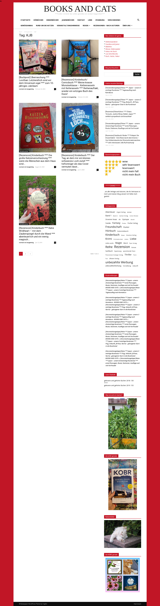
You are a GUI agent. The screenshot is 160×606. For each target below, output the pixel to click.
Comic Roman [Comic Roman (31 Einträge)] (134, 216)
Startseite (25, 20)
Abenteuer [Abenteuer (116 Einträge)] (110, 212)
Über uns (127, 25)
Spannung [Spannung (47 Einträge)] (117, 251)
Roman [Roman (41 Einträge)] (134, 247)
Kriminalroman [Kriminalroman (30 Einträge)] (118, 239)
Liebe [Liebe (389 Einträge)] (133, 239)
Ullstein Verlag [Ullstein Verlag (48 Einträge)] (114, 258)
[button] (138, 20)
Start (20, 32)
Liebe (90, 20)
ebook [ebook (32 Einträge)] (132, 219)
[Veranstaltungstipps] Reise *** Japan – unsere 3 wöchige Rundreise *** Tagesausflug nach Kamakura (123, 90)
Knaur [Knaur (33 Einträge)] (123, 235)
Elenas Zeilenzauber (112, 49)
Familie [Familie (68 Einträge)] (108, 223)
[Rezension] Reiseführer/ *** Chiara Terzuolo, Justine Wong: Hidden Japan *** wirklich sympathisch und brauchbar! (120, 114)
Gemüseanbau (27, 25)
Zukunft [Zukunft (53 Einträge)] (135, 266)
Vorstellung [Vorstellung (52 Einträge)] (127, 266)
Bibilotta (108, 46)
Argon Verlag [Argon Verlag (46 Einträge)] (121, 212)
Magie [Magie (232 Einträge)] (118, 243)
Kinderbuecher (66, 76)
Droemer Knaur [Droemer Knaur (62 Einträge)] (111, 219)
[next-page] (30, 254)
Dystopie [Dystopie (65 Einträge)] (125, 219)
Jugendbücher (68, 20)
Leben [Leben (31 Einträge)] (126, 239)
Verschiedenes (114, 20)
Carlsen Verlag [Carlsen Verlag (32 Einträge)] (123, 216)
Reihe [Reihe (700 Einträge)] (109, 247)
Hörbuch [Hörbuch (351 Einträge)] (110, 230)
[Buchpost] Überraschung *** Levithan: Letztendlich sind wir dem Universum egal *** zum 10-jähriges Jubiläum (36, 81)
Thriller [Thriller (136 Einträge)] (128, 254)
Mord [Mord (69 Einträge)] (125, 243)
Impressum (137, 604)
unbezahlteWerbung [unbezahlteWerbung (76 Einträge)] (113, 266)
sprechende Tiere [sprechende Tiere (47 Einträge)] (129, 251)
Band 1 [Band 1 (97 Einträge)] (108, 215)
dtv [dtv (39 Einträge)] (120, 219)
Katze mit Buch (111, 51)
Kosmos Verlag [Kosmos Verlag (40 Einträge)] (131, 235)
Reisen (86, 25)
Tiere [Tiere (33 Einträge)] (134, 255)
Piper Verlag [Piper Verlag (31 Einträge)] (133, 243)
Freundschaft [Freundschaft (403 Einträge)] (113, 227)
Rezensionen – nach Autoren (106, 25)
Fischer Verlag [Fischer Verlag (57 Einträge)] (133, 223)
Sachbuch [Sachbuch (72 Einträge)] (109, 251)
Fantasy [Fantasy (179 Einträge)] (116, 223)
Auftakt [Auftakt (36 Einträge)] (129, 212)
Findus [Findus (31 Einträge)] (124, 223)
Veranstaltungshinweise (68, 25)
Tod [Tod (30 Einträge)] (106, 258)
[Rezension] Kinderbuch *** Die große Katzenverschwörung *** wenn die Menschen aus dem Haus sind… (37, 159)
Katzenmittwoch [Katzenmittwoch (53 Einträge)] (122, 231)
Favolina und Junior (112, 44)
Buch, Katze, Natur (112, 56)
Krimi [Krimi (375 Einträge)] (108, 239)
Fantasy (81, 20)
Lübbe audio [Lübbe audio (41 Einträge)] (109, 243)
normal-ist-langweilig (26, 89)
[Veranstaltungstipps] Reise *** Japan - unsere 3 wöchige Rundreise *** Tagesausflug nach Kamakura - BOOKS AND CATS (122, 299)
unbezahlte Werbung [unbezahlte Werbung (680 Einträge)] (119, 262)
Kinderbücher (52, 20)
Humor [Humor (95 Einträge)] (126, 227)
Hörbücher (38, 20)
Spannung (100, 20)
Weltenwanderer (111, 42)
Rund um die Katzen (45, 25)
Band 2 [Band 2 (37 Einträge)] (115, 216)
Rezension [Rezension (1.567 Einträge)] (122, 247)
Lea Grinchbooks (111, 54)
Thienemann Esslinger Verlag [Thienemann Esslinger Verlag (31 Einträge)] (114, 255)
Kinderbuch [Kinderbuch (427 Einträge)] (112, 235)
